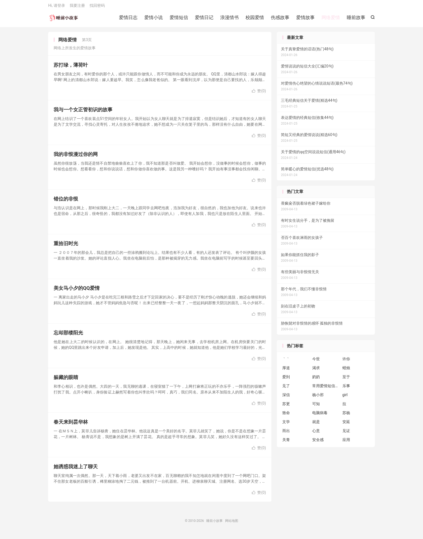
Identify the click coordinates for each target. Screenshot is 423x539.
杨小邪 (318, 398)
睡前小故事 (63, 19)
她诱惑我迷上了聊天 (76, 469)
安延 (346, 425)
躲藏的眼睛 (66, 380)
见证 (346, 434)
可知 (316, 407)
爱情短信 (179, 19)
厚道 (286, 371)
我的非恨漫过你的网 (76, 157)
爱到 (286, 380)
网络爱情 (330, 19)
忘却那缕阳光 (68, 335)
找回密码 (97, 7)
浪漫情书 (229, 19)
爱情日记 (204, 19)
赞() (259, 94)
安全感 (318, 443)
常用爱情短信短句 (325, 389)
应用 (346, 443)
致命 (286, 416)
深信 (286, 398)
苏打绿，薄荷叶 (71, 68)
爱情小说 (153, 19)
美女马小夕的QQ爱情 (77, 291)
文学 (286, 425)
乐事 (346, 389)
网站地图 (231, 524)
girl (345, 398)
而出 (286, 434)
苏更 (286, 407)
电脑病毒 (319, 416)
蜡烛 (346, 371)
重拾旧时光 (66, 246)
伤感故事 (280, 19)
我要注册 (77, 7)
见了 (286, 389)
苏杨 (346, 416)
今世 (316, 362)
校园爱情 (255, 19)
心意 (316, 434)
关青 (286, 443)
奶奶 (316, 380)
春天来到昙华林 (71, 425)
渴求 (316, 371)
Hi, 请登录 (56, 7)
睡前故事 (356, 19)
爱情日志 (128, 19)
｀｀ (286, 362)
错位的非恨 (66, 202)
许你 (346, 362)
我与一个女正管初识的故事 (83, 112)
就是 (316, 425)
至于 (346, 380)
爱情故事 (305, 19)
